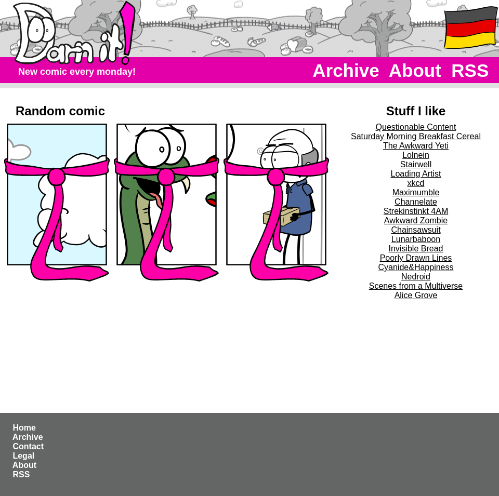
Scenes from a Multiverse (416, 285)
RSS (470, 70)
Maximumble (416, 192)
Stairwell (415, 164)
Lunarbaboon (415, 239)
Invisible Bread (416, 248)
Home (24, 427)
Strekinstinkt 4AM (416, 211)
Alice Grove (416, 295)
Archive (346, 70)
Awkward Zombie (416, 220)
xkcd (416, 183)
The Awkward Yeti (416, 145)
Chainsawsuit (415, 229)
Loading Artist (416, 173)
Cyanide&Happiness (416, 267)
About (415, 70)
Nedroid (415, 276)
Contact (28, 446)
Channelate (416, 201)
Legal (23, 455)
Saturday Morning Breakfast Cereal (416, 136)
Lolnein (415, 155)
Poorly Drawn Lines (416, 257)
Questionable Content (416, 127)
